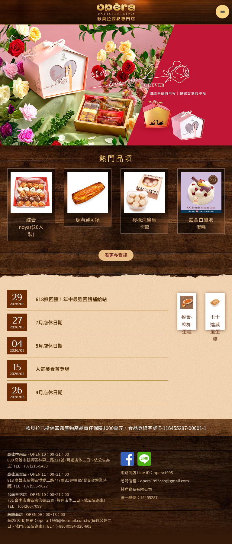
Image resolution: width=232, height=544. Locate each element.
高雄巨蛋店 (17, 474)
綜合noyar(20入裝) (31, 227)
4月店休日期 (49, 392)
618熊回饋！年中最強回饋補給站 (71, 299)
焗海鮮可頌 (88, 219)
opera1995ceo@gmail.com (164, 481)
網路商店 (15, 514)
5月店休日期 (49, 345)
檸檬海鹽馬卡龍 (144, 223)
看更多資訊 (116, 255)
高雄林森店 (17, 454)
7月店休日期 (49, 322)
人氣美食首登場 (52, 369)
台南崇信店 (17, 494)
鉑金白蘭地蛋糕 (201, 223)
